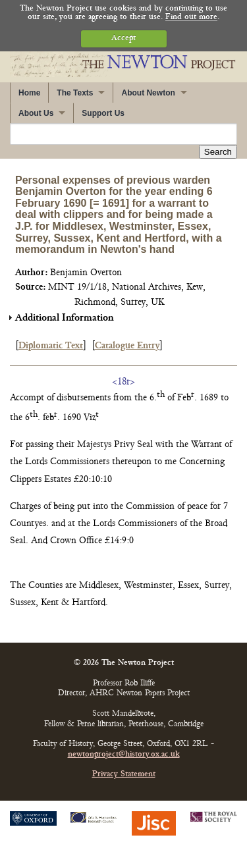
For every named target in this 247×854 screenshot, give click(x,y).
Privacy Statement (123, 774)
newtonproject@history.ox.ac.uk (124, 755)
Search (218, 152)
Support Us (103, 113)
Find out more (191, 17)
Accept (123, 38)
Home (29, 92)
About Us (35, 113)
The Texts (75, 92)
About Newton (148, 92)
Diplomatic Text (50, 346)
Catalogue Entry (127, 346)
